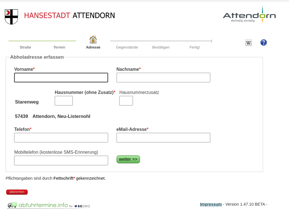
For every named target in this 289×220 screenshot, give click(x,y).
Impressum (211, 204)
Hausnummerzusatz (139, 92)
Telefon (22, 129)
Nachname (128, 69)
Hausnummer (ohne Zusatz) (84, 92)
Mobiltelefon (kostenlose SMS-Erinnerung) (56, 152)
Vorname (23, 69)
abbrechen (17, 191)
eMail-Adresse (132, 129)
